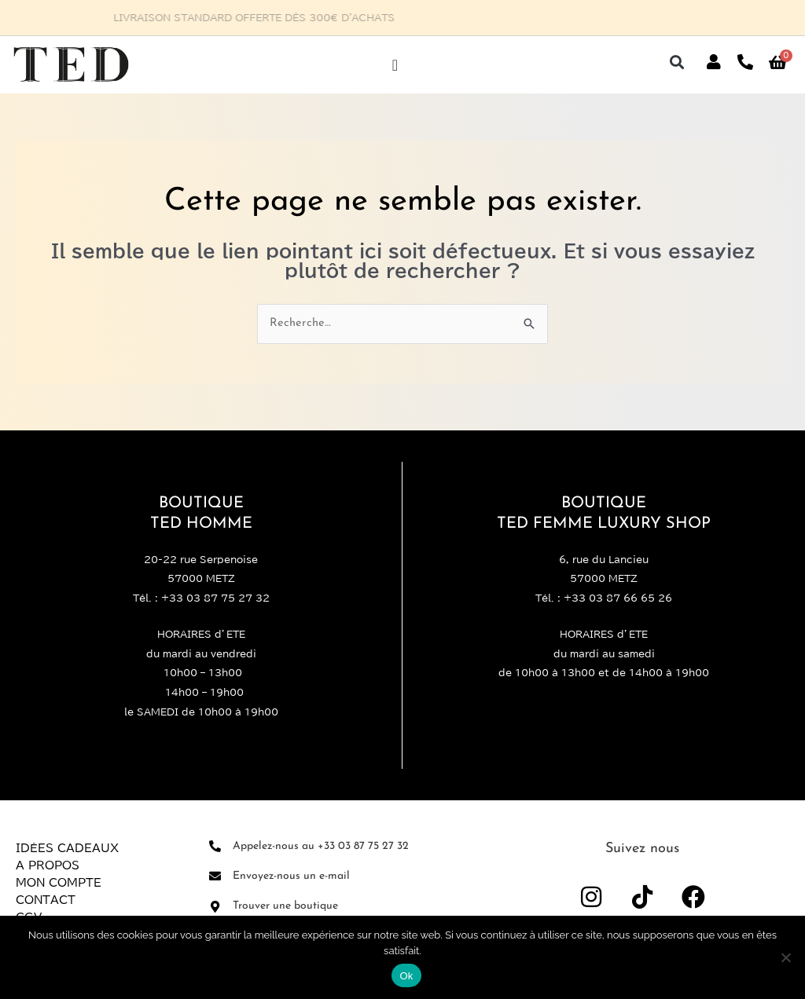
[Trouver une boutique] (215, 907)
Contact (45, 900)
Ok (406, 976)
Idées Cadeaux (67, 848)
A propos (47, 865)
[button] (677, 62)
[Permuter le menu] (395, 65)
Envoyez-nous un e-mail (291, 876)
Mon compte (58, 882)
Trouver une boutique (285, 907)
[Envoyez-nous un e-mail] (215, 877)
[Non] (785, 957)
